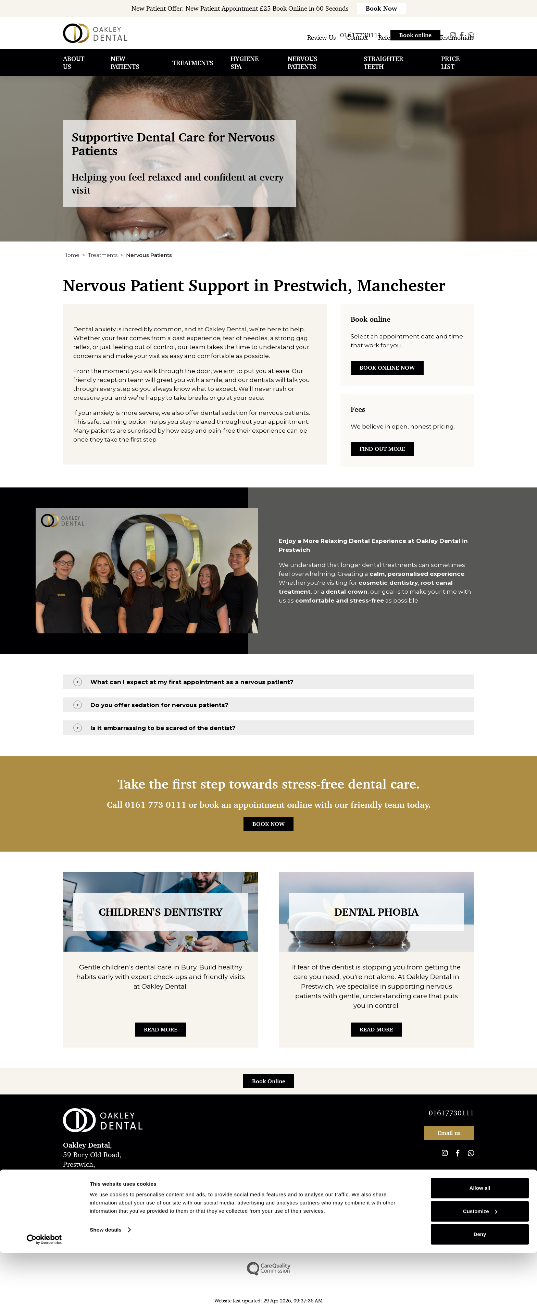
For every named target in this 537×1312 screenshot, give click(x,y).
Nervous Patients (302, 71)
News (421, 46)
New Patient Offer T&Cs (253, 1200)
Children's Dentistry (161, 912)
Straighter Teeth (383, 71)
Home (71, 255)
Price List (450, 71)
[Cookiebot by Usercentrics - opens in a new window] (44, 1299)
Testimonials (456, 46)
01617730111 (451, 1113)
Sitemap (336, 1200)
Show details (106, 1289)
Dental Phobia (376, 912)
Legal (211, 1200)
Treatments (102, 255)
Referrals (390, 46)
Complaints (150, 1200)
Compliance (185, 1200)
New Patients (125, 71)
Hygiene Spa (244, 71)
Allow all (480, 1247)
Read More (160, 1029)
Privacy (121, 1200)
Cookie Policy (304, 1200)
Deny (480, 1293)
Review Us (321, 46)
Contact (357, 46)
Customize (480, 1270)
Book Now (268, 824)
